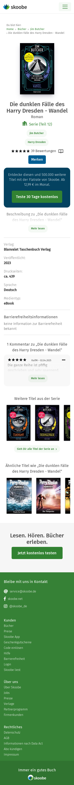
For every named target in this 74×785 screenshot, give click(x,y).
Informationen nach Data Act (23, 743)
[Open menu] (65, 6)
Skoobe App (12, 637)
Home (10, 29)
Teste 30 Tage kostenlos (37, 196)
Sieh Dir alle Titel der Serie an (37, 449)
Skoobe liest (12, 670)
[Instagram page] (37, 606)
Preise (8, 631)
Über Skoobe (12, 687)
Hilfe (7, 653)
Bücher (22, 29)
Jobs (7, 693)
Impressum (11, 754)
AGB (6, 738)
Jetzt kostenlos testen (37, 553)
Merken (37, 159)
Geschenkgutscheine (18, 642)
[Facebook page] (37, 599)
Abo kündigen (13, 749)
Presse (8, 698)
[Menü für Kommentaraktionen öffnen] (63, 360)
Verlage (9, 704)
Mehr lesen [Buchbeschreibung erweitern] (38, 228)
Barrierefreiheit (14, 659)
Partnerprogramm (16, 709)
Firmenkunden (13, 715)
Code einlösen (13, 648)
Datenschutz (12, 732)
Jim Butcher (37, 29)
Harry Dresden (37, 142)
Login (7, 664)
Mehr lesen (38, 378)
